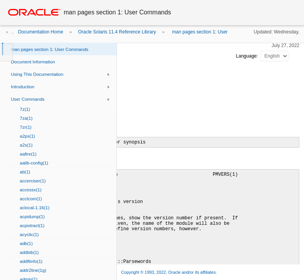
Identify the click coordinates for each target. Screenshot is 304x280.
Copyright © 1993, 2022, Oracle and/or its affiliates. (169, 272)
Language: (247, 56)
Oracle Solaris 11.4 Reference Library (117, 32)
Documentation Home (40, 32)
